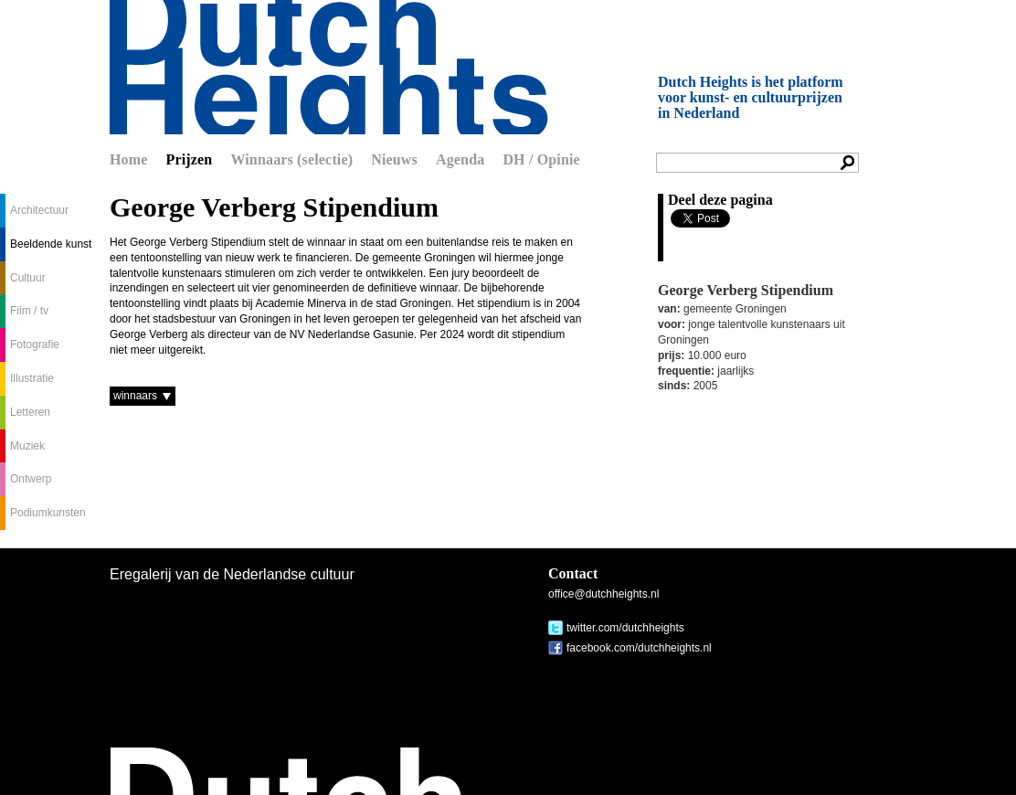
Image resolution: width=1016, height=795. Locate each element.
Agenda (460, 159)
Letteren (30, 412)
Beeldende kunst (50, 244)
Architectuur (39, 210)
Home (129, 159)
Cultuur (28, 277)
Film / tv (29, 310)
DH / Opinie (541, 159)
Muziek (27, 446)
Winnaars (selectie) (291, 159)
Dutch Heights (329, 67)
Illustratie (32, 378)
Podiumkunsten (48, 512)
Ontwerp (30, 478)
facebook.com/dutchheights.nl (639, 647)
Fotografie (34, 344)
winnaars (135, 395)
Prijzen (189, 159)
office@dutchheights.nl (603, 594)
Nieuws (394, 159)
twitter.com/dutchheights (625, 627)
